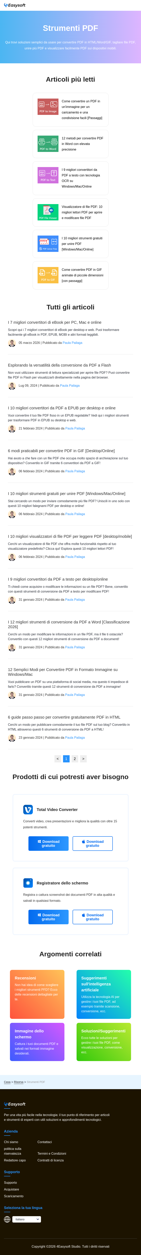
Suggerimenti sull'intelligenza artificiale (96, 984)
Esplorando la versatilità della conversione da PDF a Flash (59, 365)
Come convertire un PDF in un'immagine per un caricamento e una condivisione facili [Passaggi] (82, 110)
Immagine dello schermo (29, 1034)
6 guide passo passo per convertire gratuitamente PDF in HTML (64, 717)
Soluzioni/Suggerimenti (103, 1031)
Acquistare (11, 1189)
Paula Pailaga (72, 342)
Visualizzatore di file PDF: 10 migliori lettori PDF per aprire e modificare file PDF (82, 212)
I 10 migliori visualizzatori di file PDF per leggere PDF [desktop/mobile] (70, 536)
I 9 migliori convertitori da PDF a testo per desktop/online (58, 579)
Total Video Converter (57, 809)
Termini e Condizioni (51, 1153)
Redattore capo (15, 1160)
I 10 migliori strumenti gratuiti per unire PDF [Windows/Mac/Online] (82, 244)
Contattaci (44, 1142)
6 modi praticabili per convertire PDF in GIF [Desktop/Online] (61, 451)
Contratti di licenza (50, 1160)
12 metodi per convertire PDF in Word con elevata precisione (82, 144)
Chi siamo (11, 1142)
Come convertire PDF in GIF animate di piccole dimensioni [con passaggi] (82, 275)
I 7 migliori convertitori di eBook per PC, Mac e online (54, 322)
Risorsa (18, 1082)
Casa (7, 1082)
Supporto (10, 1182)
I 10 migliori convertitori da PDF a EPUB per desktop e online (62, 408)
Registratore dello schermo (62, 883)
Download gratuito (48, 843)
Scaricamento (13, 1196)
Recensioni (25, 978)
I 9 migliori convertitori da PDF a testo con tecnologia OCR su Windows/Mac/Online (81, 178)
